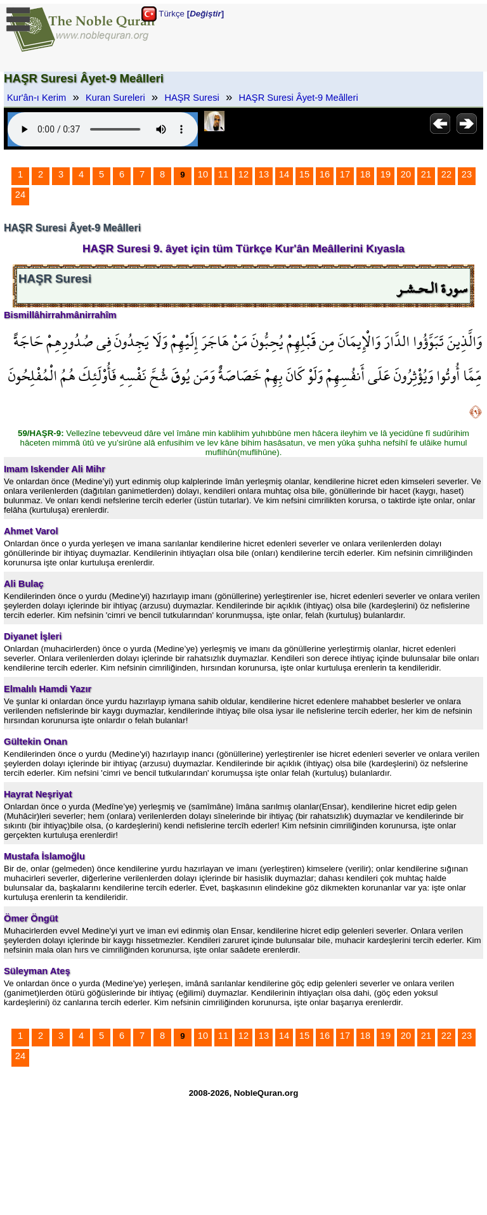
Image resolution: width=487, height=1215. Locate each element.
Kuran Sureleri (115, 98)
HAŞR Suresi (191, 98)
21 (426, 174)
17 (345, 174)
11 (223, 174)
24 (20, 195)
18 (365, 174)
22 (446, 174)
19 (385, 174)
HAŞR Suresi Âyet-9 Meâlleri (298, 98)
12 (243, 174)
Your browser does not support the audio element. (103, 129)
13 (264, 174)
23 (467, 174)
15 (304, 174)
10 (203, 174)
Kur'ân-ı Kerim (36, 98)
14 (284, 174)
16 (325, 174)
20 (406, 174)
